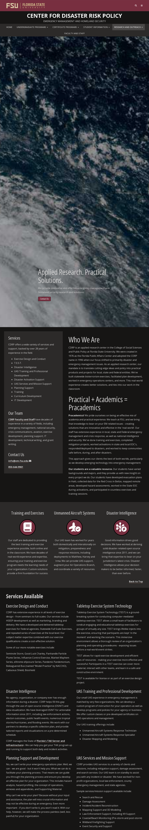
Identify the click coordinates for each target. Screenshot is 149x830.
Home (9, 27)
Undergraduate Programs (32, 27)
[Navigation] (142, 5)
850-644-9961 (15, 467)
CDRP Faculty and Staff (21, 419)
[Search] (136, 5)
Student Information (96, 27)
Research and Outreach (128, 27)
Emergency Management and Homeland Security (74, 21)
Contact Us (44, 298)
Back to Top (136, 581)
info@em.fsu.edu (18, 461)
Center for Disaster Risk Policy (74, 15)
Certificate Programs (66, 27)
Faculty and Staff (74, 33)
